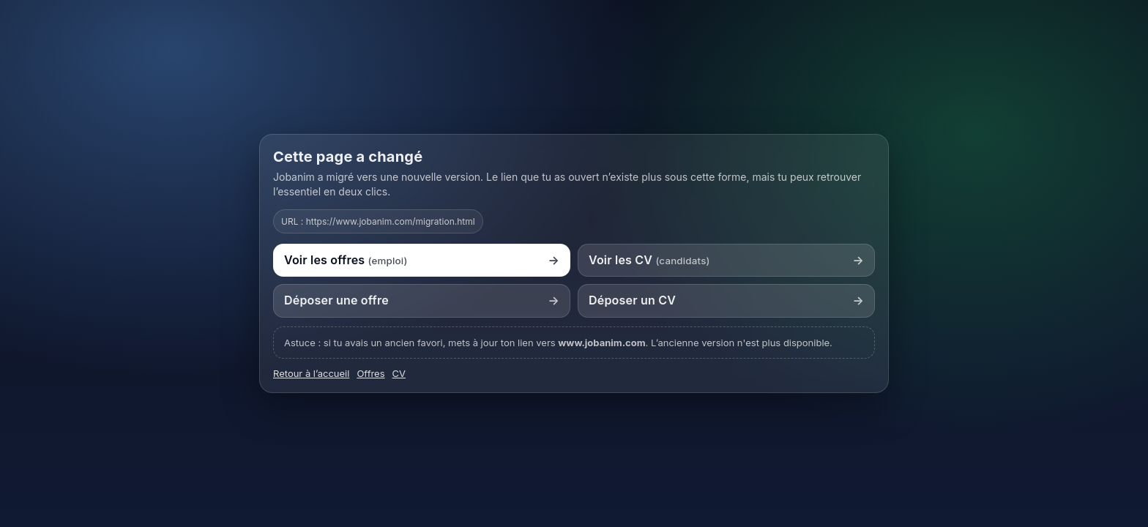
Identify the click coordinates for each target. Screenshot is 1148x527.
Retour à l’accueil (311, 373)
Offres (370, 373)
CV (399, 373)
